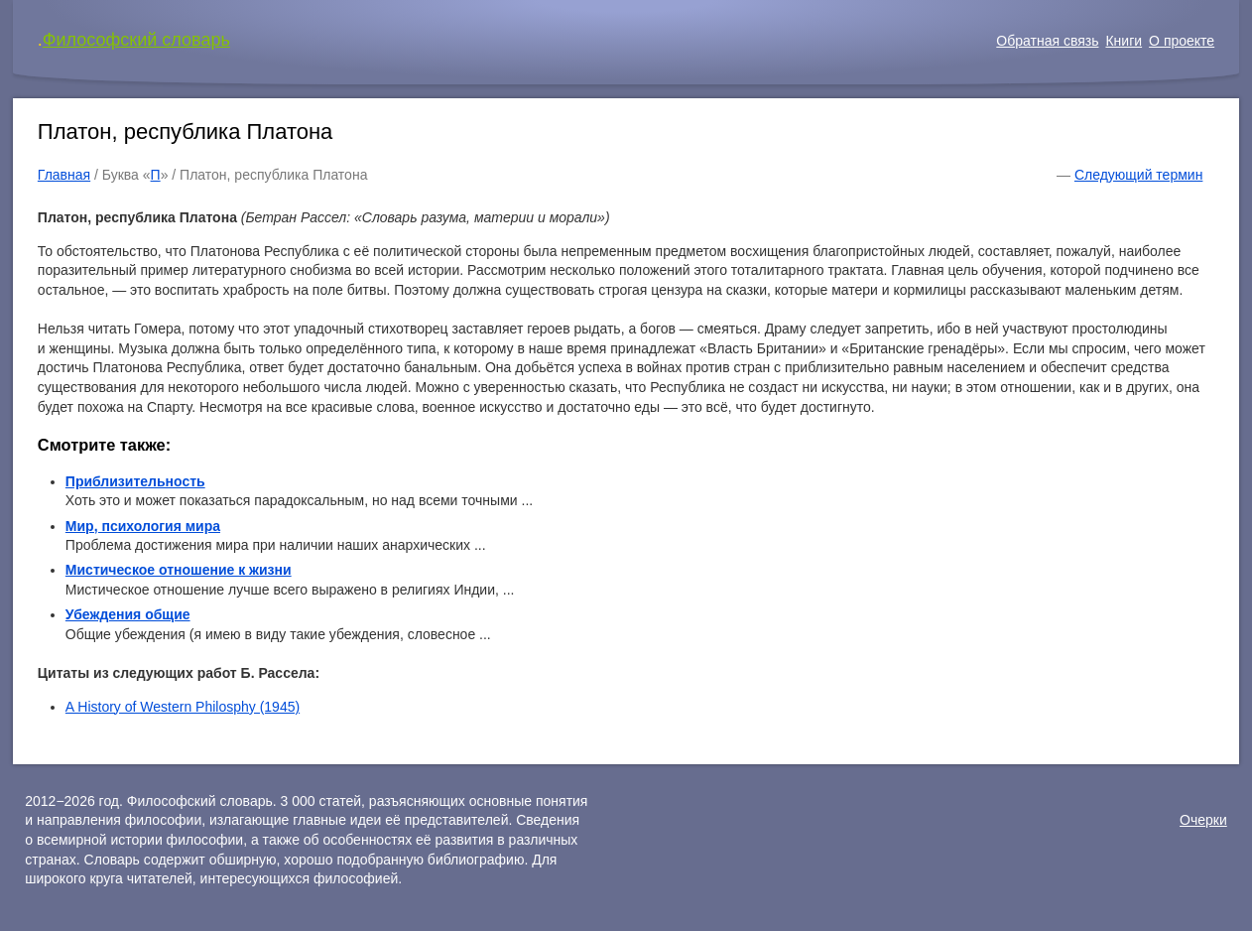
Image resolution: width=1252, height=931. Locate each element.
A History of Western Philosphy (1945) (182, 707)
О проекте (1181, 41)
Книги (1123, 41)
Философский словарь (136, 40)
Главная (64, 175)
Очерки (1203, 820)
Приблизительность (135, 481)
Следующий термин (1138, 175)
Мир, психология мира (142, 526)
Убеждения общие (127, 614)
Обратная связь (1047, 41)
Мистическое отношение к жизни (178, 570)
